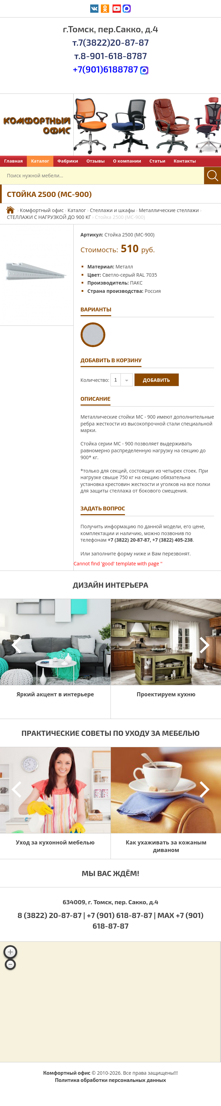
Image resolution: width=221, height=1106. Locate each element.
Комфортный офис (42, 210)
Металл (124, 266)
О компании (127, 161)
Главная (13, 161)
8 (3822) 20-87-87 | (52, 914)
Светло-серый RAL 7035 (129, 275)
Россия (153, 291)
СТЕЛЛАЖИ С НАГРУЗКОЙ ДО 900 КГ (49, 217)
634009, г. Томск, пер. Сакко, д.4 (110, 902)
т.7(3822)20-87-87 (110, 42)
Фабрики (67, 161)
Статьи (157, 161)
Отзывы (95, 161)
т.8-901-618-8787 (110, 55)
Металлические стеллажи (169, 210)
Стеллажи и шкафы (112, 210)
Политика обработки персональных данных (110, 1080)
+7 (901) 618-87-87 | (121, 914)
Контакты (184, 161)
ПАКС (136, 282)
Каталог (40, 161)
